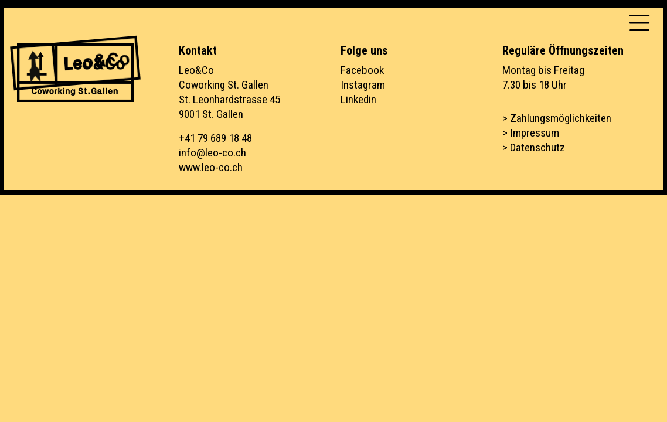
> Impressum (530, 132)
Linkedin (358, 99)
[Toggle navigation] (639, 23)
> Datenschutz (533, 147)
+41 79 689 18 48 (215, 138)
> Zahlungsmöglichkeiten (556, 118)
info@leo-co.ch (212, 152)
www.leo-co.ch (211, 167)
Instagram (363, 84)
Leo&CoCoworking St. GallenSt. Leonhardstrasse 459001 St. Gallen (229, 92)
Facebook (362, 70)
